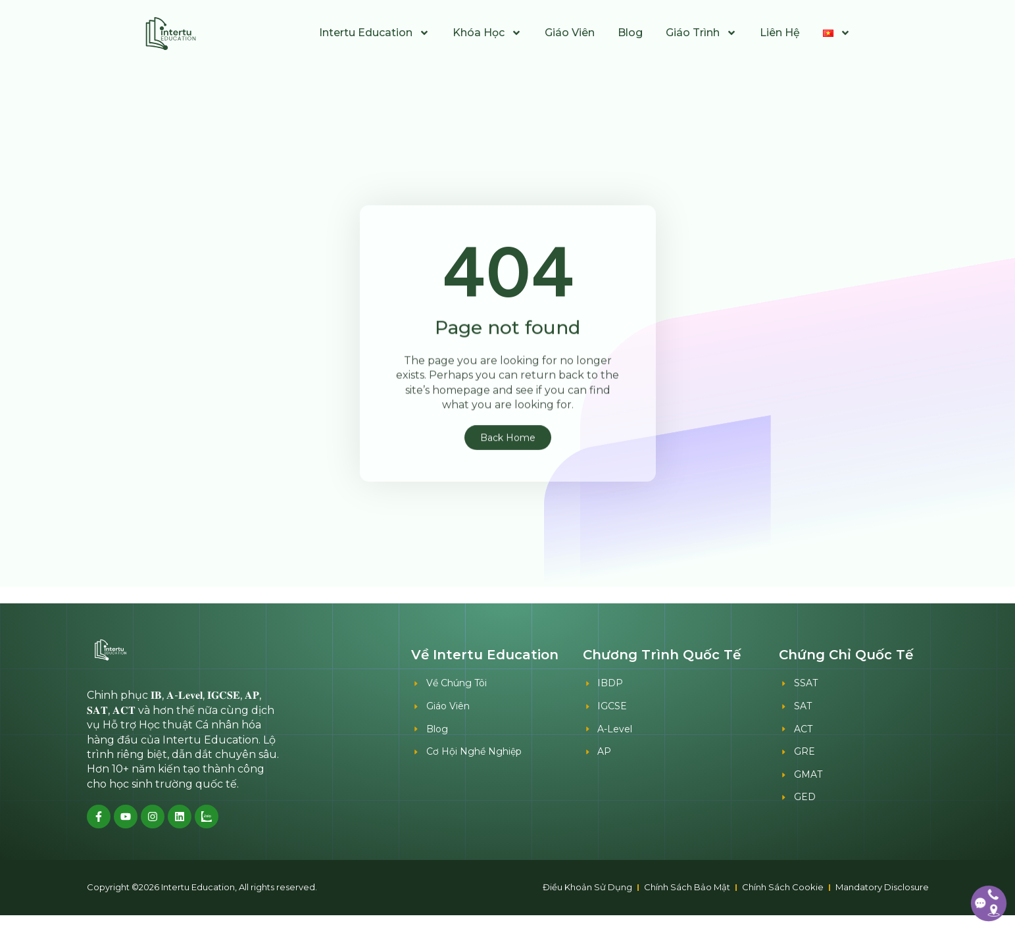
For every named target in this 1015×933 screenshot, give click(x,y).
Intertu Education (374, 33)
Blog (630, 32)
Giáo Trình (701, 33)
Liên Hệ (780, 32)
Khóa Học (487, 33)
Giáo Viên (570, 32)
